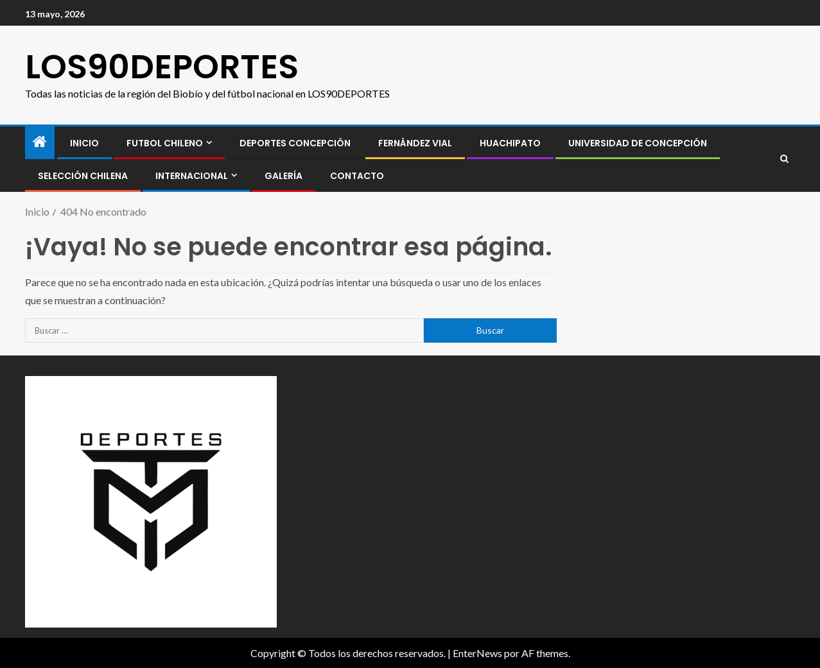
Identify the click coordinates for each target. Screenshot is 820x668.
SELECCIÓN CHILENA (83, 175)
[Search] (784, 159)
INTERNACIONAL (191, 175)
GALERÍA (283, 175)
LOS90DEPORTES (162, 66)
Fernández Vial (415, 143)
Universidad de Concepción (637, 143)
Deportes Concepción (295, 143)
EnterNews (477, 653)
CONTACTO (357, 175)
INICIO (84, 143)
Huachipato (510, 143)
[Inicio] (40, 142)
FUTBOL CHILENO (164, 143)
